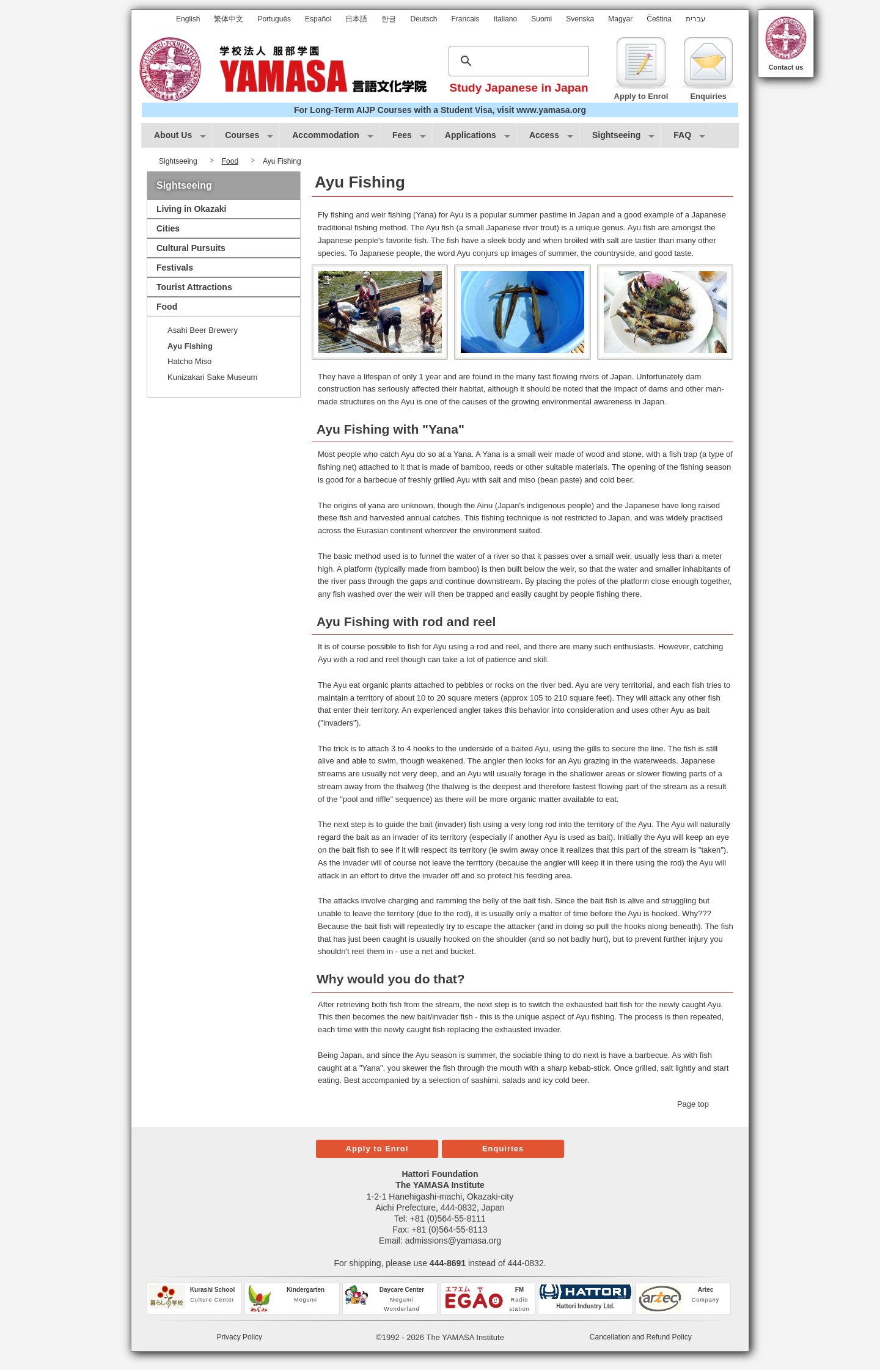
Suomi (541, 19)
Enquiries (503, 1148)
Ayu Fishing (190, 346)
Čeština (659, 19)
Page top (693, 1104)
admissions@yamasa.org (453, 1240)
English (188, 19)
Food (230, 161)
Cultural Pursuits (191, 248)
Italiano (506, 19)
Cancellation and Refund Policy (641, 1337)
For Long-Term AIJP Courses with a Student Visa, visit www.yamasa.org (440, 110)
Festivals (174, 267)
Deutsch (423, 19)
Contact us (786, 67)
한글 (388, 19)
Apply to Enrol (377, 1148)
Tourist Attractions (194, 287)
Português (274, 19)
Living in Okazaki (191, 209)
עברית (696, 19)
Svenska (580, 19)
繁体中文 (228, 19)
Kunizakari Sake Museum (212, 377)
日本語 (356, 19)
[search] (517, 61)
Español (318, 19)
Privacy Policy (239, 1337)
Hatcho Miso (189, 361)
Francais (466, 19)
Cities (168, 228)
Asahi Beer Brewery (202, 330)
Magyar (620, 19)
